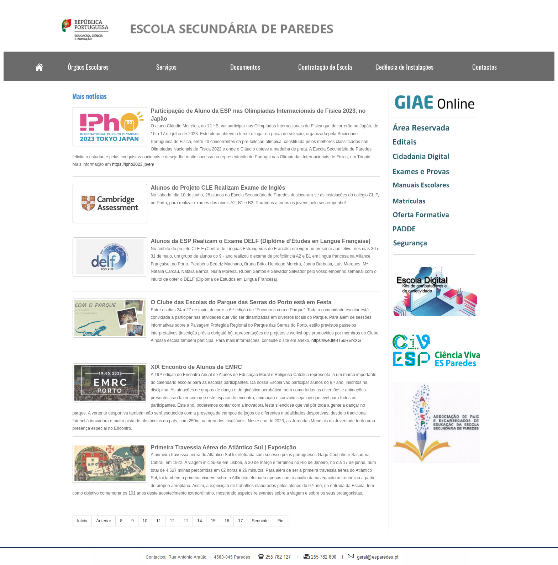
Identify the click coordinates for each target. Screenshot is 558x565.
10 (145, 520)
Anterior (103, 520)
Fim (281, 520)
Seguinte (260, 520)
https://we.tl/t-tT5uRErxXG (336, 340)
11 (158, 520)
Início (82, 520)
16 (227, 520)
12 (172, 520)
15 (213, 520)
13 (186, 520)
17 (240, 520)
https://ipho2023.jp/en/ (133, 164)
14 (199, 520)
